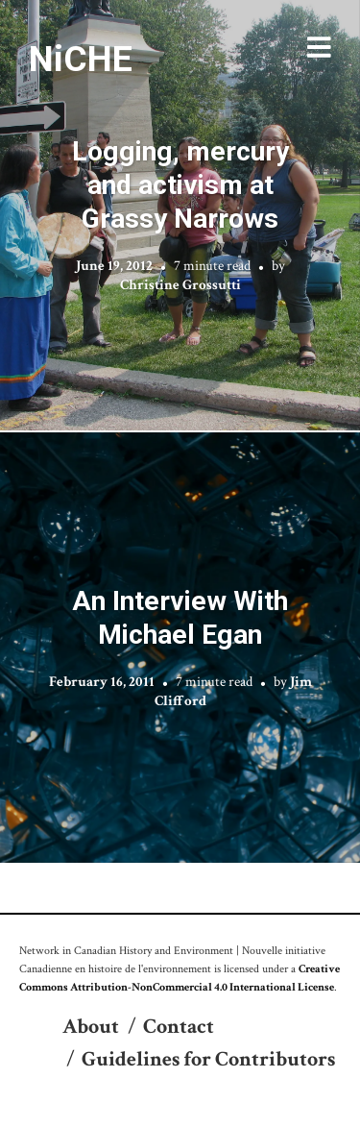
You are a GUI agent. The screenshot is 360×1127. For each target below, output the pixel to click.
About (90, 1027)
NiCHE (80, 58)
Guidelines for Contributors (208, 1059)
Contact (178, 1027)
